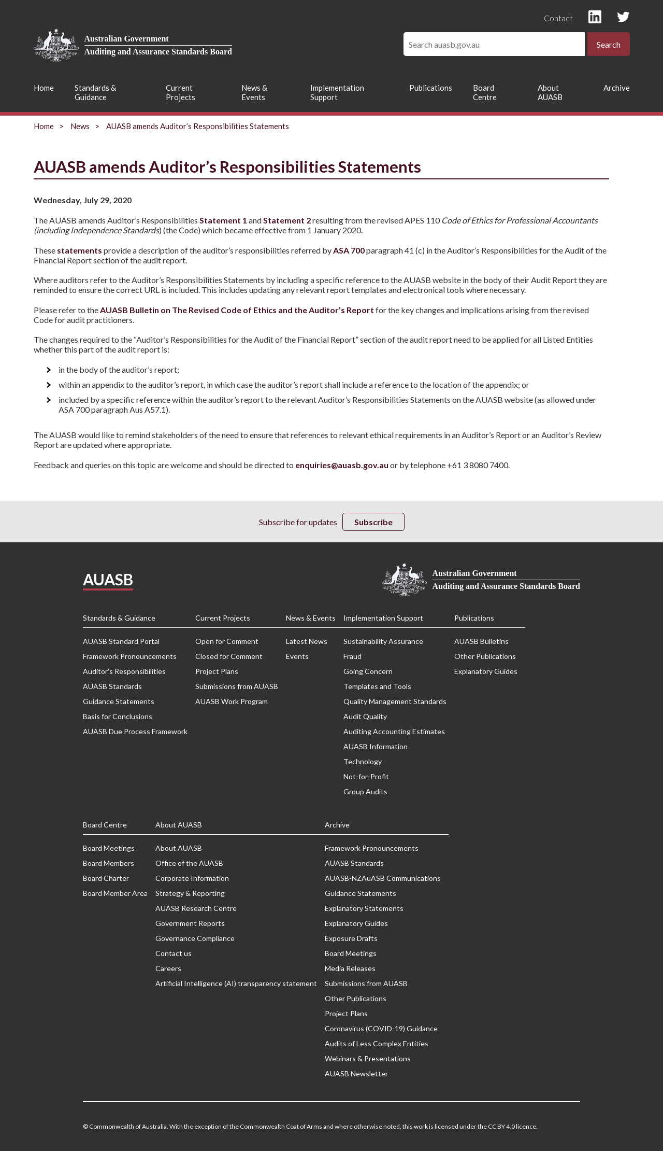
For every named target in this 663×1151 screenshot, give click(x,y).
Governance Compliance (195, 938)
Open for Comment (226, 641)
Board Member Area (115, 893)
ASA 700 (349, 250)
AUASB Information (375, 746)
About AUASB (550, 92)
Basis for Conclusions (117, 716)
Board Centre (485, 92)
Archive (616, 87)
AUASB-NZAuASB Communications (383, 878)
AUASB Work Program (231, 701)
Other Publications (485, 656)
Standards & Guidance (95, 92)
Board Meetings (109, 848)
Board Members (108, 863)
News (80, 126)
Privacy (257, 580)
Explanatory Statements (364, 908)
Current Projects (180, 92)
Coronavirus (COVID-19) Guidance (381, 1028)
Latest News (306, 641)
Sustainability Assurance (383, 641)
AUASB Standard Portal (121, 641)
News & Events (254, 92)
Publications (430, 87)
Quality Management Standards (394, 701)
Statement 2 (287, 220)
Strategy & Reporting (190, 893)
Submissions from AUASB (236, 686)
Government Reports (190, 923)
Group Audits (365, 791)
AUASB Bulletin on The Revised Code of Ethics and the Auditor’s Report (237, 310)
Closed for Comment (229, 656)
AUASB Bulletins (481, 641)
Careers (168, 968)
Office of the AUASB (189, 863)
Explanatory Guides (485, 671)
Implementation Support (337, 92)
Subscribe (373, 522)
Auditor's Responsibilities (124, 671)
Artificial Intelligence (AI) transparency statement (236, 983)
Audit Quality (365, 716)
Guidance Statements (118, 701)
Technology (362, 761)
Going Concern (368, 671)
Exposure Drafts (351, 938)
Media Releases (350, 968)
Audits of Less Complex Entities (376, 1043)
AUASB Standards (112, 686)
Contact (558, 18)
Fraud (352, 656)
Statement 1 (222, 220)
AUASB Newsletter (356, 1073)
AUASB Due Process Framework (135, 731)
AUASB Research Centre (196, 908)
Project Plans (216, 671)
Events (297, 656)
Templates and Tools (377, 686)
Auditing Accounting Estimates (394, 731)
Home (44, 87)
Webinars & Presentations (368, 1058)
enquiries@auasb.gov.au (341, 465)
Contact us (173, 953)
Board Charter (106, 878)
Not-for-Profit (366, 776)
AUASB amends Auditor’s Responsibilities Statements (197, 126)
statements (79, 250)
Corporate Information (192, 878)
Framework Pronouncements (130, 656)
